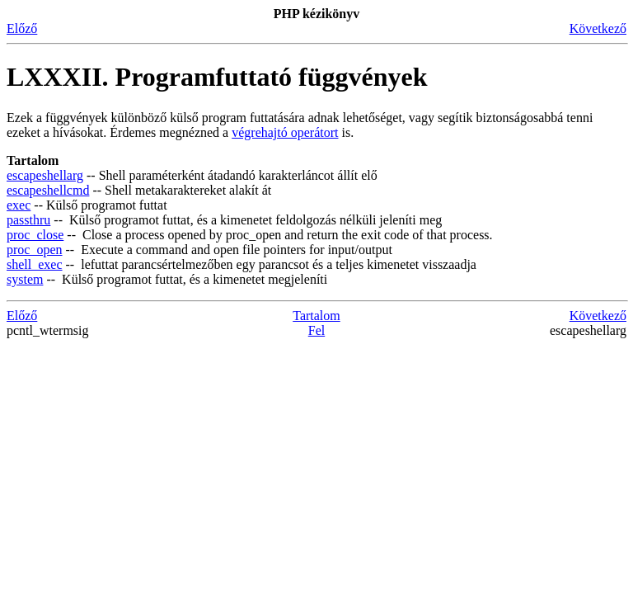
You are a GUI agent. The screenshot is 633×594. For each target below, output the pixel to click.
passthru (28, 220)
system (25, 279)
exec (18, 205)
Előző (22, 28)
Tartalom (316, 316)
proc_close (35, 235)
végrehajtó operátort (285, 132)
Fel (316, 330)
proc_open (35, 250)
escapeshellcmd (48, 190)
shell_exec (35, 264)
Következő (598, 28)
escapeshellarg (45, 175)
